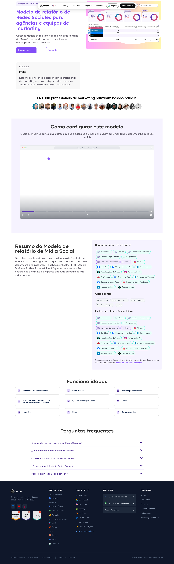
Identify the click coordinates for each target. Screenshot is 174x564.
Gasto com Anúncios (138, 252)
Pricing (65, 6)
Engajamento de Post (108, 282)
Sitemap (62, 557)
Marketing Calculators (150, 518)
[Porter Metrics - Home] (44, 5)
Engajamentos (126, 287)
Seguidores (129, 257)
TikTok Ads (82, 522)
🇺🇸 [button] (54, 6)
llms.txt (72, 557)
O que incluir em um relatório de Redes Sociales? (56, 443)
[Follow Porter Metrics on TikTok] (24, 506)
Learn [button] (99, 6)
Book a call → (127, 6)
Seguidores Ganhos (144, 277)
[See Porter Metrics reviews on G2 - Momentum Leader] (16, 516)
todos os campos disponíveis (129, 363)
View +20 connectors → (85, 531)
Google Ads (82, 500)
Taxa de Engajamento (108, 257)
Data (126, 262)
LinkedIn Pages (137, 300)
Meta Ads (81, 495)
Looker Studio (56, 506)
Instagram (81, 504)
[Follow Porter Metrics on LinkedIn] (13, 506)
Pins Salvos (103, 277)
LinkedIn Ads (82, 518)
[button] (87, 442)
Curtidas (102, 267)
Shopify (80, 509)
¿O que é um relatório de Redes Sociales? (53, 466)
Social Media (102, 300)
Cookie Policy (46, 557)
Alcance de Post (105, 287)
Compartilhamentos (122, 267)
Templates (88, 6)
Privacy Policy (33, 557)
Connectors (82, 490)
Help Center (146, 513)
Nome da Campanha (107, 262)
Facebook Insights (104, 305)
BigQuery (54, 498)
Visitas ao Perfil (132, 272)
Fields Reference (148, 509)
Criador (24, 66)
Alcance (139, 262)
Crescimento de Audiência (135, 282)
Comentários (143, 267)
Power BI (54, 515)
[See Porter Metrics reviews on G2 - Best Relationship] (37, 516)
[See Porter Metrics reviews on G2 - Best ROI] (26, 516)
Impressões (103, 252)
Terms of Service (18, 557)
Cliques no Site (122, 277)
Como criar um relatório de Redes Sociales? (54, 458)
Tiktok (119, 305)
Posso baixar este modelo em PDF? (49, 474)
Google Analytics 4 (85, 527)
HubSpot (81, 513)
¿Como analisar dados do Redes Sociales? (53, 451)
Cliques (119, 252)
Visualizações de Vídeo (108, 272)
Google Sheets (56, 511)
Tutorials (144, 504)
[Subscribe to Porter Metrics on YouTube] (19, 506)
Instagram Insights (119, 300)
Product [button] (76, 6)
